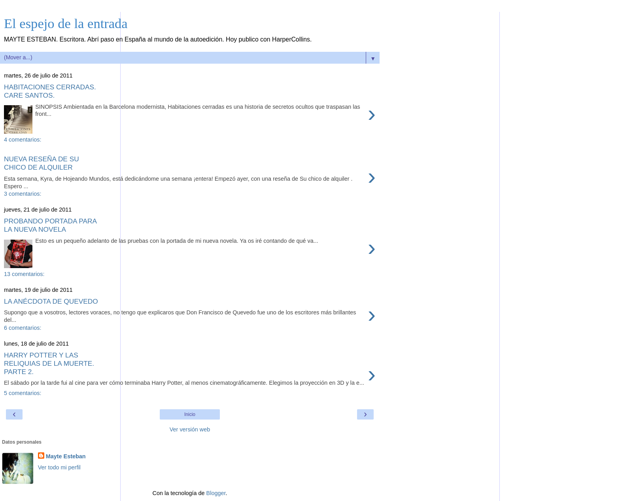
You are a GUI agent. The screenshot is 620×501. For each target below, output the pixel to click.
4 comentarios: (22, 139)
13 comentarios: (24, 274)
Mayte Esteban (66, 456)
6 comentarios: (22, 328)
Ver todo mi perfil (59, 467)
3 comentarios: (22, 194)
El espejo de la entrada (66, 23)
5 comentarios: (22, 393)
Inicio (189, 414)
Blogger (216, 493)
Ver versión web (190, 429)
